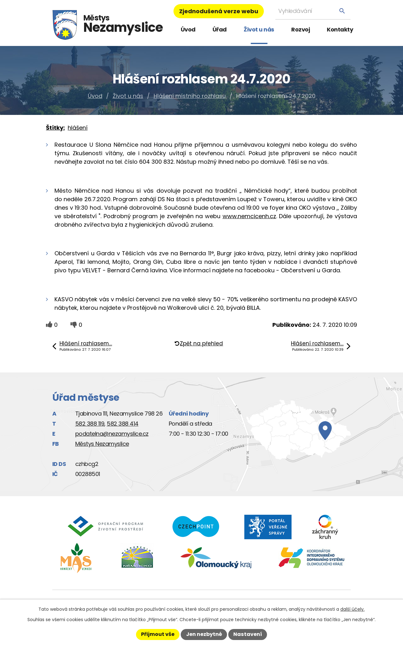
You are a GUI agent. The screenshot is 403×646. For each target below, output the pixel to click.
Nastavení (247, 634)
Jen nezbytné (204, 634)
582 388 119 (90, 424)
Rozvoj (300, 29)
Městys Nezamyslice (102, 444)
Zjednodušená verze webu (218, 11)
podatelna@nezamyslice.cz (112, 434)
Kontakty (340, 29)
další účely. (352, 609)
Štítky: (55, 128)
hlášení (78, 128)
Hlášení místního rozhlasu (190, 96)
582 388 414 (123, 424)
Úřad (220, 29)
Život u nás (259, 29)
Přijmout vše (157, 634)
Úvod (188, 29)
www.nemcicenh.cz (249, 216)
